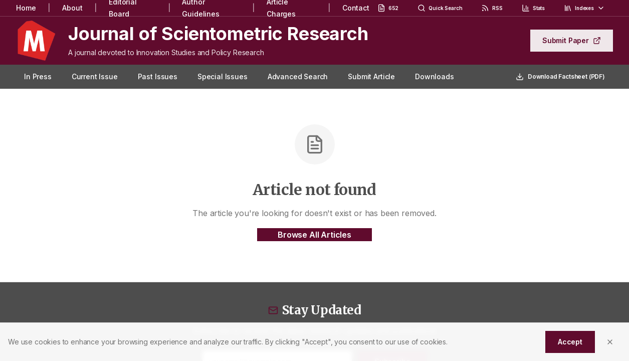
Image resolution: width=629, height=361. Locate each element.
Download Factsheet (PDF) (560, 77)
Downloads (434, 76)
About (72, 8)
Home (26, 8)
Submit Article (371, 76)
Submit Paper (571, 40)
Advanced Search (298, 76)
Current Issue (95, 76)
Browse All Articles (314, 235)
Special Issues (222, 76)
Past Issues (157, 76)
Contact (355, 8)
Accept (570, 341)
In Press (38, 76)
